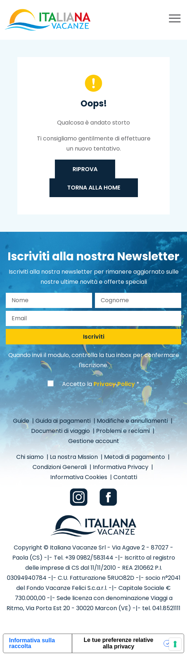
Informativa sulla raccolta (32, 643)
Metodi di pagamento (135, 457)
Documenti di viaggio (61, 431)
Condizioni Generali (60, 467)
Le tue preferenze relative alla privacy (118, 643)
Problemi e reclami (123, 431)
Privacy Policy (114, 384)
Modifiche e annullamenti (133, 421)
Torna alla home (93, 187)
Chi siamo (30, 457)
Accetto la (98, 384)
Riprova (85, 169)
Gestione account (93, 441)
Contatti (125, 477)
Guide (22, 421)
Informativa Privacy (121, 467)
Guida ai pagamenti (63, 421)
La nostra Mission (74, 457)
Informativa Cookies (79, 477)
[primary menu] (175, 19)
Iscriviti (93, 337)
